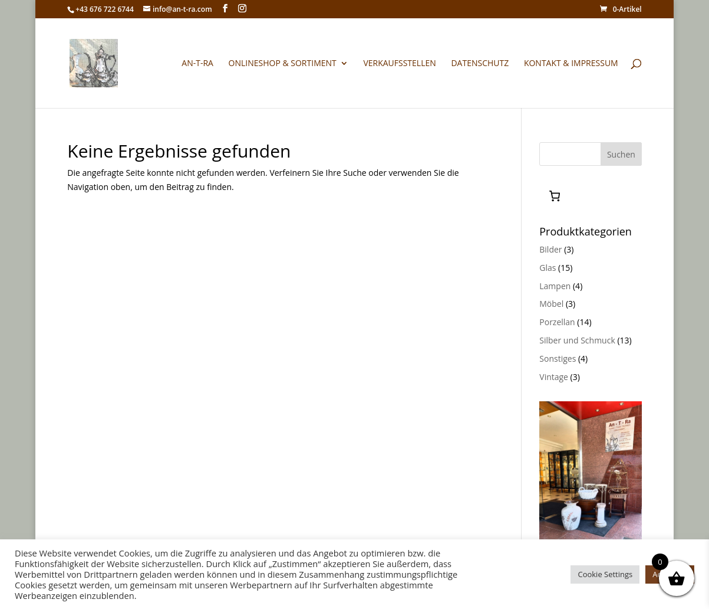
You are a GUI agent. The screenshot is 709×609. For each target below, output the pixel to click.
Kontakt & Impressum (571, 63)
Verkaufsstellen (399, 63)
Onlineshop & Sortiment (283, 63)
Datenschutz (480, 63)
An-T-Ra (197, 63)
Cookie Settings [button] (605, 574)
